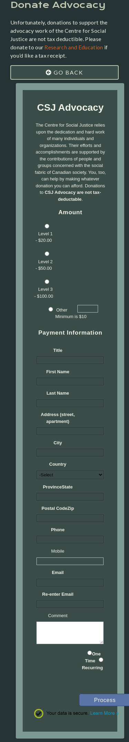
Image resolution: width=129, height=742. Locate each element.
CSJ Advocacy (70, 107)
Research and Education (73, 47)
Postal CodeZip (58, 508)
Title (57, 350)
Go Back (64, 72)
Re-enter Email (58, 594)
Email (58, 572)
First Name (57, 371)
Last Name (57, 393)
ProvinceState (58, 486)
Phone (58, 529)
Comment (57, 615)
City (58, 442)
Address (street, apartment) (58, 418)
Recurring (92, 667)
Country (57, 464)
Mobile (57, 551)
